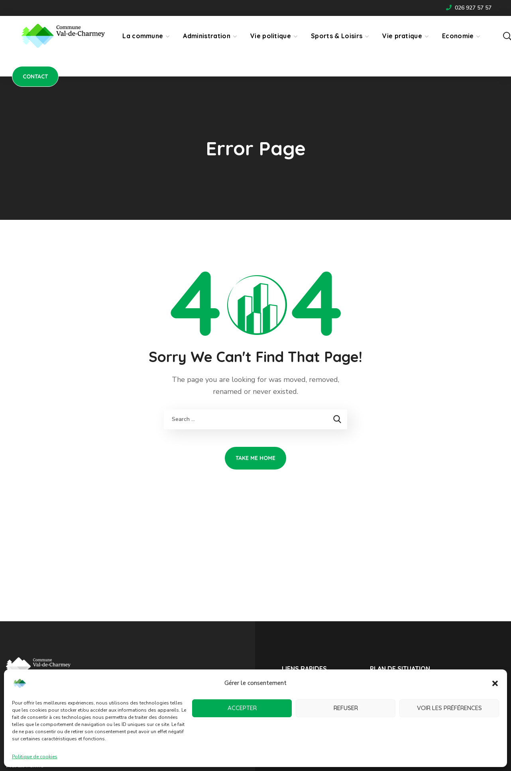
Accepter (242, 708)
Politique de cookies (34, 756)
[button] (495, 683)
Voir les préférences (449, 708)
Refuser (346, 708)
